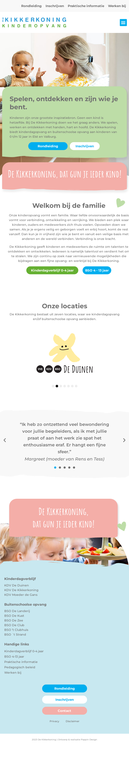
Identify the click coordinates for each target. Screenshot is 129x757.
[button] (123, 22)
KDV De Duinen (16, 585)
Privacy (54, 721)
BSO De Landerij (17, 611)
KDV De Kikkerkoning (21, 590)
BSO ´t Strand (15, 634)
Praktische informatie (86, 6)
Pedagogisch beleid (19, 667)
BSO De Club (14, 625)
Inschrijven (55, 6)
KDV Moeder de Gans (20, 595)
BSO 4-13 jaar (14, 656)
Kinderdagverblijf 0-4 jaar (24, 651)
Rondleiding (31, 6)
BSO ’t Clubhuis (16, 630)
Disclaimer (72, 721)
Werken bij (117, 6)
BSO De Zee (13, 620)
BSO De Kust (14, 616)
